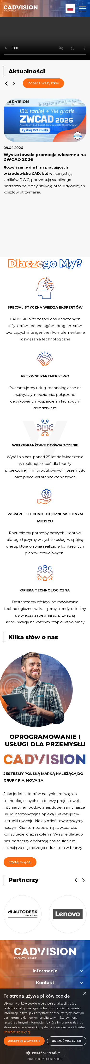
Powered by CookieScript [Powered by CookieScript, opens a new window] (45, 1059)
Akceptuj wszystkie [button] (24, 1041)
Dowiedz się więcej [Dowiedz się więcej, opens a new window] (17, 1032)
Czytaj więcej (20, 862)
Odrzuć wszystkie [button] (67, 1041)
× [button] (84, 993)
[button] (45, 1053)
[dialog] (45, 1026)
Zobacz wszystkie (43, 83)
